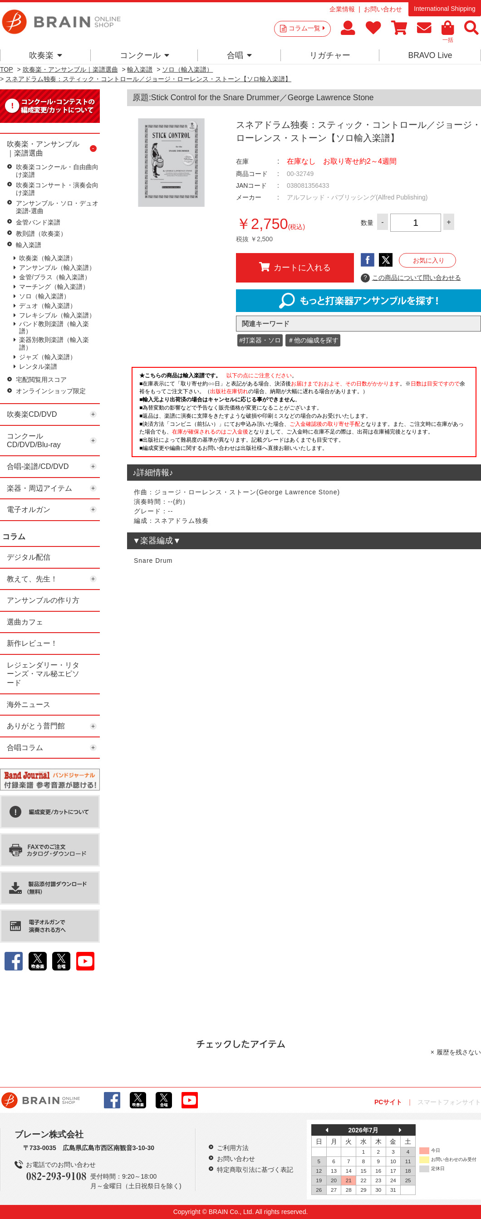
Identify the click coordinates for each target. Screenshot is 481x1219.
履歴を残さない (459, 1052)
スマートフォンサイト (449, 1102)
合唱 (239, 55)
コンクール (144, 55)
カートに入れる (295, 267)
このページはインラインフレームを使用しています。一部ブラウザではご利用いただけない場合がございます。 (304, 414)
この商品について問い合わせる (411, 278)
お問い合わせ (383, 9)
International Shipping (444, 8)
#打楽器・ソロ (260, 340)
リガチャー (329, 55)
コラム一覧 (307, 28)
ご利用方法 (233, 1147)
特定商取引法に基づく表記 (255, 1169)
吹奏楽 (45, 55)
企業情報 (342, 9)
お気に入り (429, 260)
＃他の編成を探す (313, 340)
